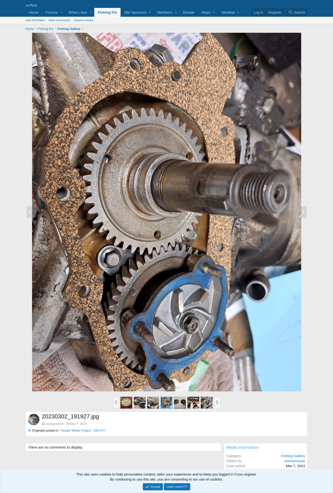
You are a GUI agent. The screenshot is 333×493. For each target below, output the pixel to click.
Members (164, 12)
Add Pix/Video (35, 20)
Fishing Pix (107, 12)
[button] (61, 12)
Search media (83, 20)
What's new (78, 12)
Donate (188, 12)
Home (34, 12)
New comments (59, 20)
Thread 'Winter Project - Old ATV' (82, 430)
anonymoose (55, 424)
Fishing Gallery (293, 456)
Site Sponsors (135, 12)
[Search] (297, 12)
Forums (52, 12)
